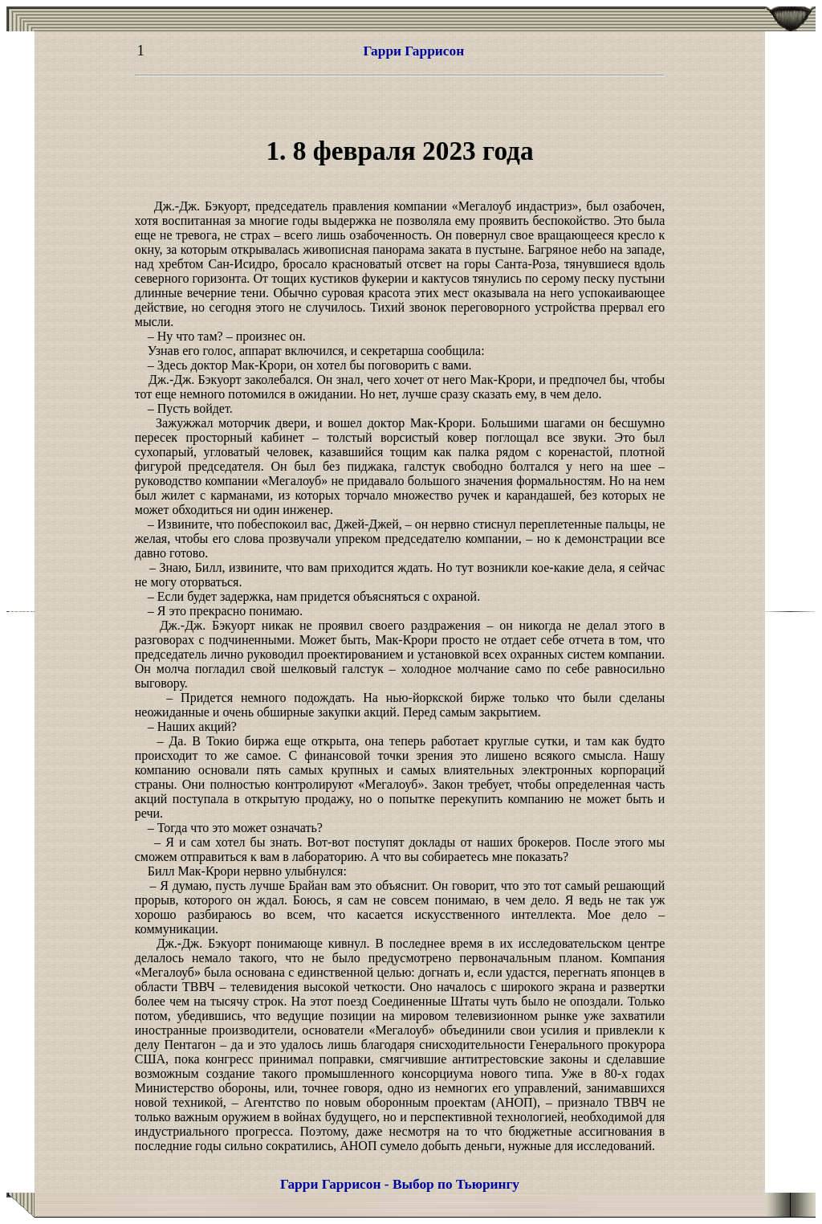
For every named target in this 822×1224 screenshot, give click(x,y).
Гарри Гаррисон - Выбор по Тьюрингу (399, 1184)
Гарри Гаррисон (414, 51)
